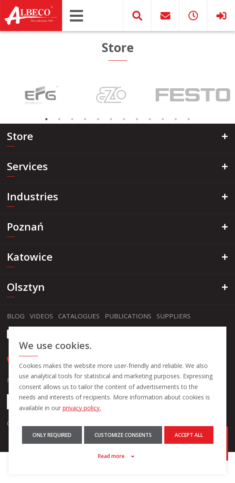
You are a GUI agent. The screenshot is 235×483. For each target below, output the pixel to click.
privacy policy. (82, 408)
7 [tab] (124, 119)
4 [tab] (85, 119)
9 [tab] (150, 119)
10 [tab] (163, 119)
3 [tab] (72, 119)
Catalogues (79, 316)
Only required (52, 435)
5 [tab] (98, 119)
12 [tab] (189, 119)
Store (20, 136)
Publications (128, 316)
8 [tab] (137, 119)
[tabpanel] (40, 94)
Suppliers (174, 316)
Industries (32, 196)
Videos (41, 316)
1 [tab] (46, 119)
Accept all (189, 435)
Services (27, 166)
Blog (16, 316)
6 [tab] (111, 119)
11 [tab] (176, 119)
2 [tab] (59, 119)
